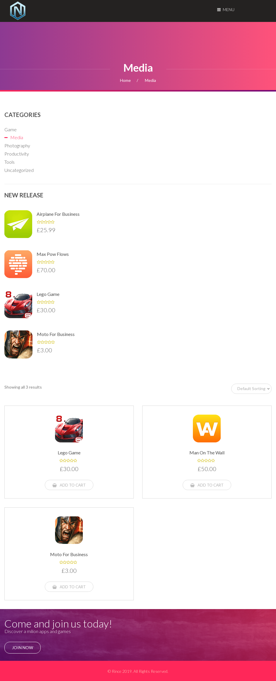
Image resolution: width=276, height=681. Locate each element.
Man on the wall (206, 452)
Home (125, 80)
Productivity (16, 153)
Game (10, 129)
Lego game (48, 294)
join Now (22, 647)
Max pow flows (53, 254)
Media (16, 137)
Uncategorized (19, 170)
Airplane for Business (58, 214)
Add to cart (69, 485)
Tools (9, 162)
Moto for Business (56, 334)
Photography (17, 145)
